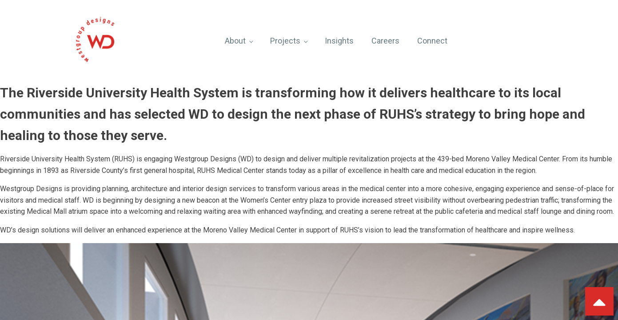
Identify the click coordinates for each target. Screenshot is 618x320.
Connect (432, 40)
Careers (385, 40)
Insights (339, 40)
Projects (285, 40)
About (235, 40)
